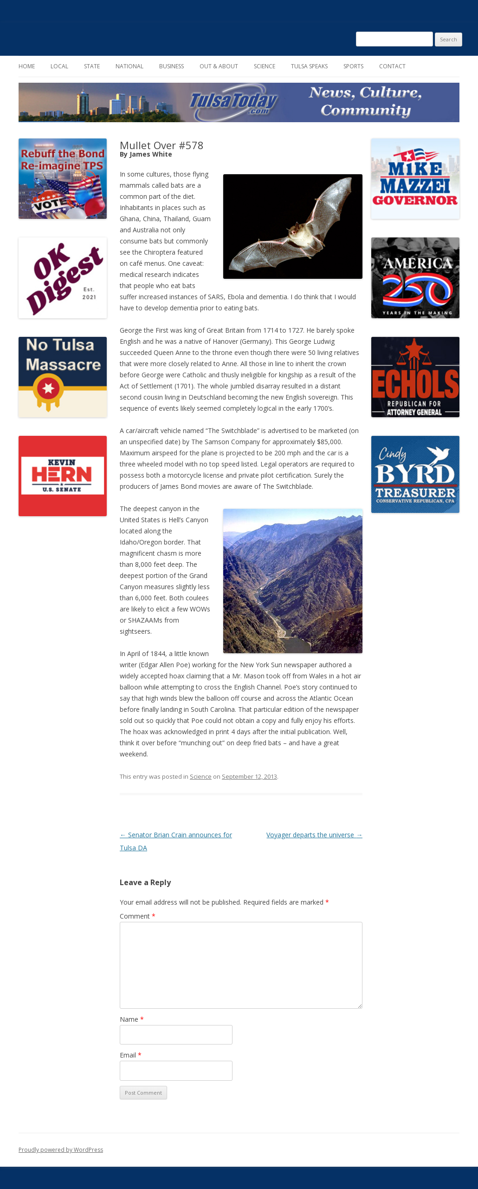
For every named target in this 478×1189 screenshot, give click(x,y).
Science (264, 66)
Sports (353, 66)
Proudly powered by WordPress (61, 1150)
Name (132, 1019)
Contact (392, 66)
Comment (137, 916)
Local (59, 66)
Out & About (219, 66)
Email (131, 1055)
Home (27, 66)
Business (171, 66)
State (92, 66)
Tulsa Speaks (309, 66)
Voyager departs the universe (314, 834)
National (129, 66)
